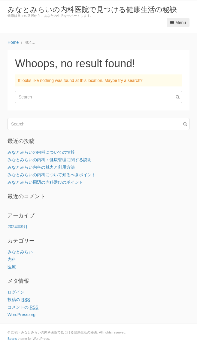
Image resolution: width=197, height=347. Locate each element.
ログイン (16, 292)
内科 (12, 259)
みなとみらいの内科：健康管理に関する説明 (50, 159)
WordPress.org (21, 314)
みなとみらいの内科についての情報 (41, 152)
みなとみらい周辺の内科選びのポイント (45, 182)
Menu (178, 22)
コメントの (23, 307)
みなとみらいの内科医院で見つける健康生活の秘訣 (92, 9)
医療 (12, 266)
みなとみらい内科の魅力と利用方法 (41, 167)
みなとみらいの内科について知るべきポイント (52, 174)
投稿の (19, 299)
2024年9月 (18, 226)
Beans (12, 338)
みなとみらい (20, 251)
